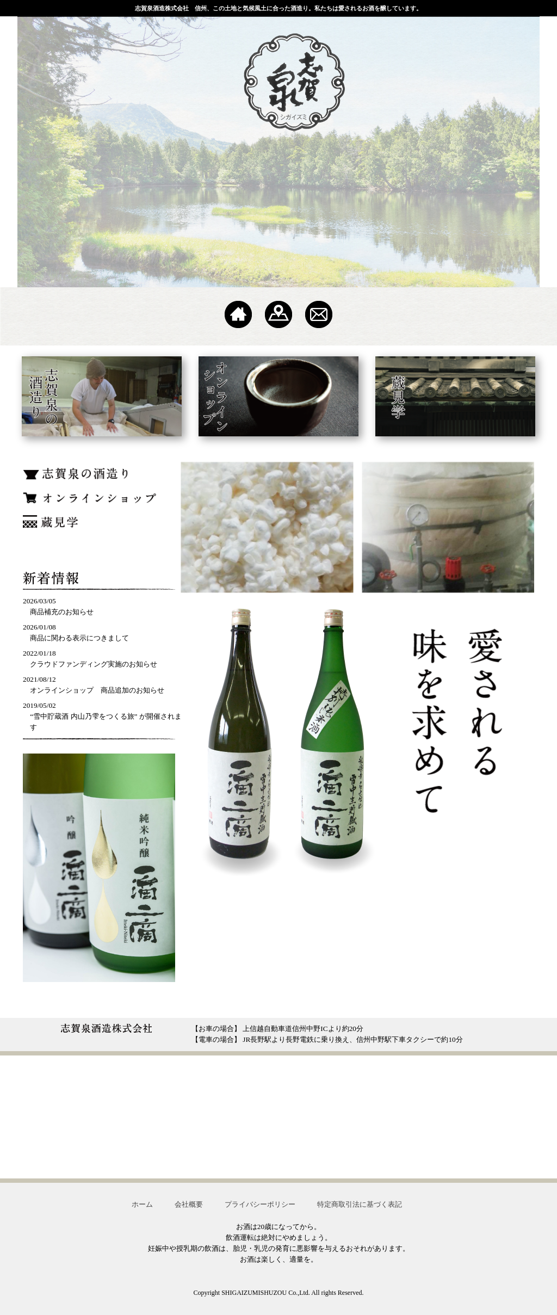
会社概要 (189, 1204)
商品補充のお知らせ (62, 612)
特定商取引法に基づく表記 (359, 1204)
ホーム (142, 1204)
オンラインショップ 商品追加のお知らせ (97, 690)
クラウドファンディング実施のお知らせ (93, 664)
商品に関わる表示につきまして (79, 638)
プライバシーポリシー (260, 1204)
